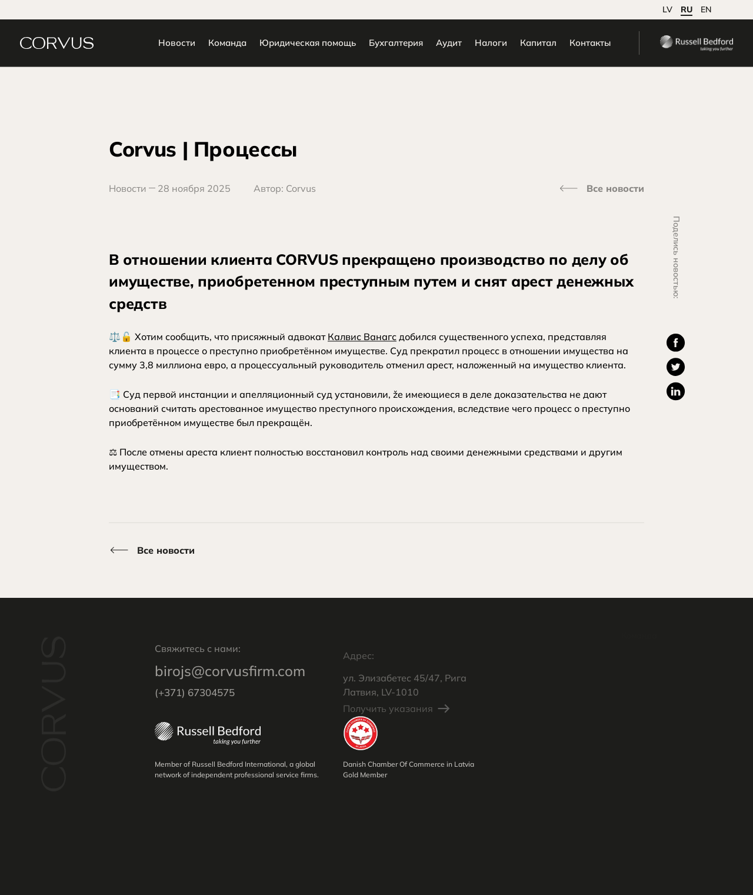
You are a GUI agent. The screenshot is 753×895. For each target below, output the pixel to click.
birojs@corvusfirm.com (230, 683)
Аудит (428, 46)
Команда (206, 46)
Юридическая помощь (286, 46)
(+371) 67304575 (195, 704)
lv (667, 9)
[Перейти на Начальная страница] (78, 46)
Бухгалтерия (375, 46)
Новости (155, 46)
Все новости (615, 188)
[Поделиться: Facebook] (676, 343)
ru (686, 9)
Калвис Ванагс (362, 338)
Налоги (470, 46)
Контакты (568, 46)
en (706, 9)
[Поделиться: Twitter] (676, 367)
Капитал (517, 46)
